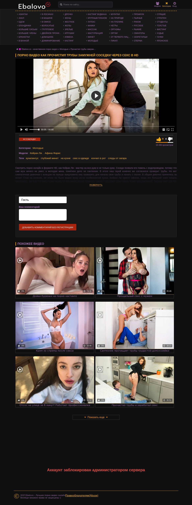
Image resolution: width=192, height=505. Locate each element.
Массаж (92, 29)
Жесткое (70, 22)
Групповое (48, 29)
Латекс (91, 22)
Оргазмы (116, 29)
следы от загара (117, 158)
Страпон (161, 18)
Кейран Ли (36, 153)
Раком (137, 22)
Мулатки (115, 14)
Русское (138, 26)
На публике (117, 22)
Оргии (114, 33)
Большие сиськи (28, 29)
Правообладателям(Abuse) (81, 495)
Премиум (139, 14)
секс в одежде (81, 158)
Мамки (91, 26)
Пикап (114, 41)
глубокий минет (50, 158)
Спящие (161, 14)
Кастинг (69, 41)
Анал (21, 18)
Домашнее (47, 37)
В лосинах (47, 14)
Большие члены (27, 33)
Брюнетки (24, 37)
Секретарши (140, 37)
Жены (68, 18)
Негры (114, 26)
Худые (160, 33)
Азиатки (23, 14)
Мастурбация (95, 33)
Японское (162, 41)
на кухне (65, 158)
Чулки (160, 37)
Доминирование (51, 41)
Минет (91, 37)
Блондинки (25, 26)
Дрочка (69, 14)
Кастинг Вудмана (97, 14)
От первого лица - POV (121, 37)
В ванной (24, 41)
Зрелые (69, 29)
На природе (117, 18)
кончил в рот (98, 158)
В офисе (46, 22)
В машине (47, 18)
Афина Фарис (53, 153)
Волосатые (48, 26)
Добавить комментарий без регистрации (47, 227)
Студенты (162, 22)
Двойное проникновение (52, 33)
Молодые (93, 41)
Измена (69, 37)
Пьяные (138, 18)
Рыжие (137, 29)
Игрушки (69, 33)
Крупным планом (97, 18)
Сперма (138, 41)
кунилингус (32, 158)
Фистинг (161, 29)
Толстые (161, 26)
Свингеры (139, 33)
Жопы (68, 26)
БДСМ (22, 22)
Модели (157, 4)
